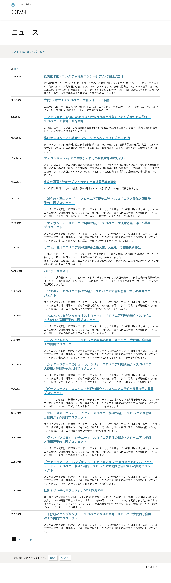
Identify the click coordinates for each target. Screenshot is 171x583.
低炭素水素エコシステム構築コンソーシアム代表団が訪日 (83, 76)
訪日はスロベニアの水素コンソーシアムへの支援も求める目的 (87, 138)
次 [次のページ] (31, 539)
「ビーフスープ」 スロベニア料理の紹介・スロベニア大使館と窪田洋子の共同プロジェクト (98, 391)
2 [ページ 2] (19, 539)
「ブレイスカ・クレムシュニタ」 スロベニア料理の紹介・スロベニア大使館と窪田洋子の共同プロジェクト (97, 415)
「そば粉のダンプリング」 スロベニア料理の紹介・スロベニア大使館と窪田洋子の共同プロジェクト (97, 516)
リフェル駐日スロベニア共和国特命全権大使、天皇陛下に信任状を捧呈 (92, 247)
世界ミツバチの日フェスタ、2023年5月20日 (74, 490)
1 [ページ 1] (13, 539)
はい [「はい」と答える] (52, 558)
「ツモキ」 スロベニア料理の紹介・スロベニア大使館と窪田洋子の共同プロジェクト (97, 293)
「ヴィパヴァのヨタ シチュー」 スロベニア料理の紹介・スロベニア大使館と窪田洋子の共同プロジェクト (97, 439)
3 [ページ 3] (25, 539)
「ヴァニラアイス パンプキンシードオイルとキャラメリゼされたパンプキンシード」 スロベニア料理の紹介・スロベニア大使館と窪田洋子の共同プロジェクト (98, 466)
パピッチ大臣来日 (56, 271)
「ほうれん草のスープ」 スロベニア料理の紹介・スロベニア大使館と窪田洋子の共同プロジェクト (97, 201)
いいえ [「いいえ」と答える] (65, 558)
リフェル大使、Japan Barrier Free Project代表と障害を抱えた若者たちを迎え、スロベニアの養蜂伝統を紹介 (97, 119)
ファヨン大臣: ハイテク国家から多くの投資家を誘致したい (84, 158)
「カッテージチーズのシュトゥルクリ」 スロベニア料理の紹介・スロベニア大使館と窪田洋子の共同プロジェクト (98, 366)
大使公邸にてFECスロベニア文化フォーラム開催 (77, 100)
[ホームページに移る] (29, 9)
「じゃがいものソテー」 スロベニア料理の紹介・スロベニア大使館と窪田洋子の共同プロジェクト (97, 342)
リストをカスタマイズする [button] (28, 52)
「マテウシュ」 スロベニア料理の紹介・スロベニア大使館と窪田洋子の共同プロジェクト (97, 225)
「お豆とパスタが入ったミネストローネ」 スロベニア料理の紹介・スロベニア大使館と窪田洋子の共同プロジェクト (97, 317)
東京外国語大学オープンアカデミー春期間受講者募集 (80, 182)
